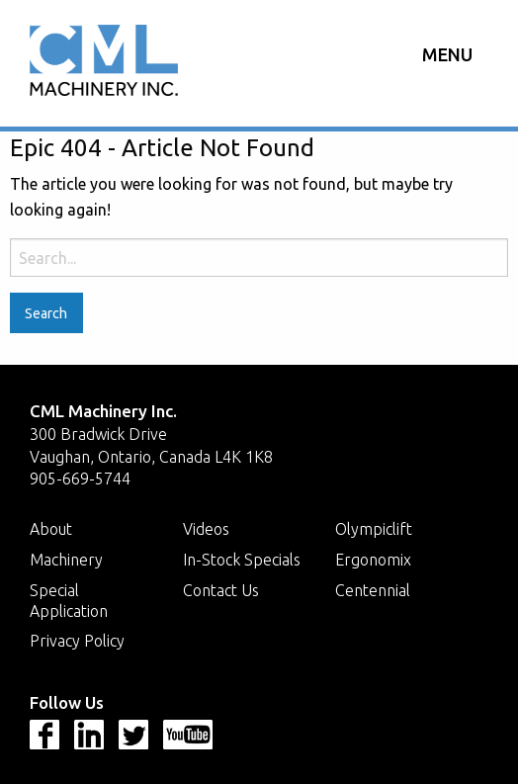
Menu (447, 54)
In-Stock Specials (242, 559)
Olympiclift (373, 529)
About (51, 529)
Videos (206, 529)
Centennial (372, 590)
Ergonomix (373, 559)
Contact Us (221, 590)
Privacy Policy (77, 641)
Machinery (66, 559)
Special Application (69, 600)
